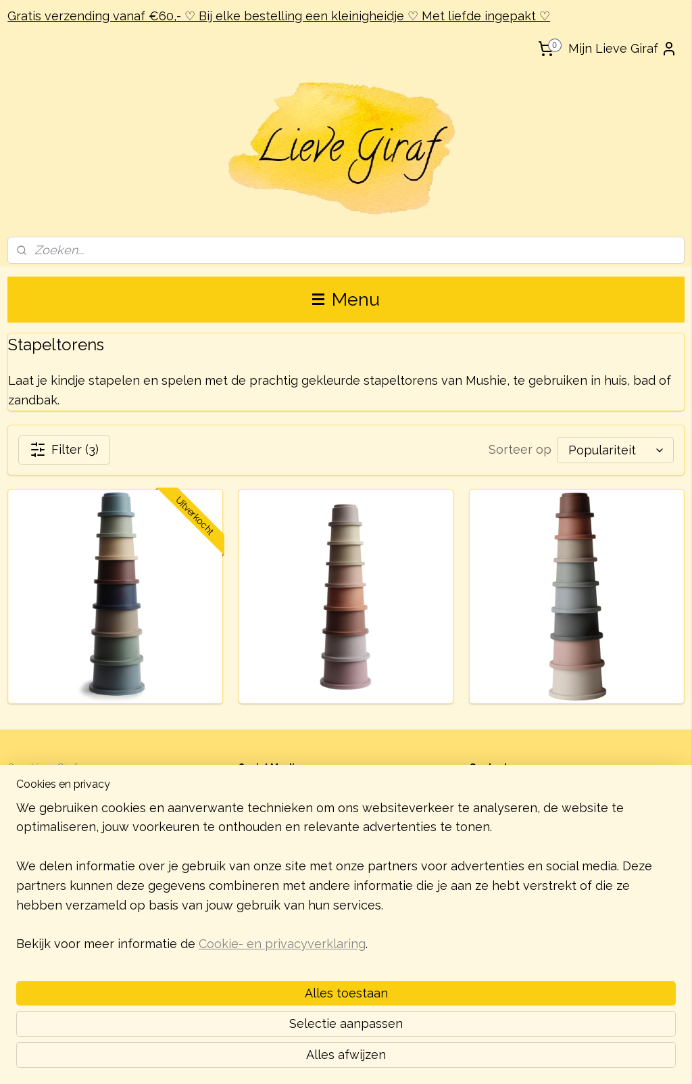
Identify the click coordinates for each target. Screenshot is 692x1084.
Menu (346, 299)
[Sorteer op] (615, 450)
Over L (21, 767)
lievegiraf (277, 799)
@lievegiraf (282, 782)
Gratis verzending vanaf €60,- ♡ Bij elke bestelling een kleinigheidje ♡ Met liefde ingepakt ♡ (278, 16)
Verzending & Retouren (58, 812)
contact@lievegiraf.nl (534, 829)
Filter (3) (64, 450)
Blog (17, 782)
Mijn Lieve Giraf (622, 49)
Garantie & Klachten (50, 827)
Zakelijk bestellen (45, 798)
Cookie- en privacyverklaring (282, 1057)
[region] (256, 978)
